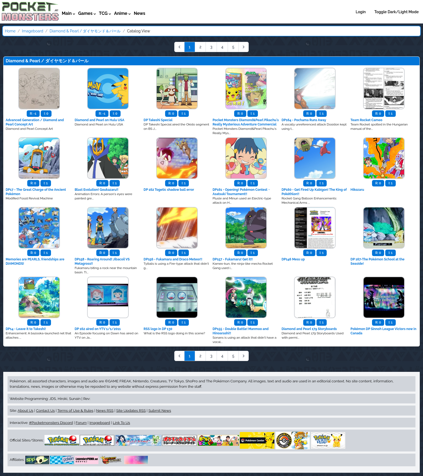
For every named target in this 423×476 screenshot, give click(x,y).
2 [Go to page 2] (200, 47)
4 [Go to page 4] (222, 47)
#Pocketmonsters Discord (51, 422)
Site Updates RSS (131, 410)
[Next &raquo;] (243, 47)
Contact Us (45, 410)
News (139, 13)
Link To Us (121, 422)
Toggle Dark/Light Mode (396, 12)
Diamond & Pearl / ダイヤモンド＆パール (85, 31)
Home (10, 31)
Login (361, 12)
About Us (25, 410)
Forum (81, 422)
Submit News (159, 410)
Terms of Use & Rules (75, 410)
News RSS (104, 410)
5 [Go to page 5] (233, 47)
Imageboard (32, 31)
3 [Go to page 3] (211, 47)
